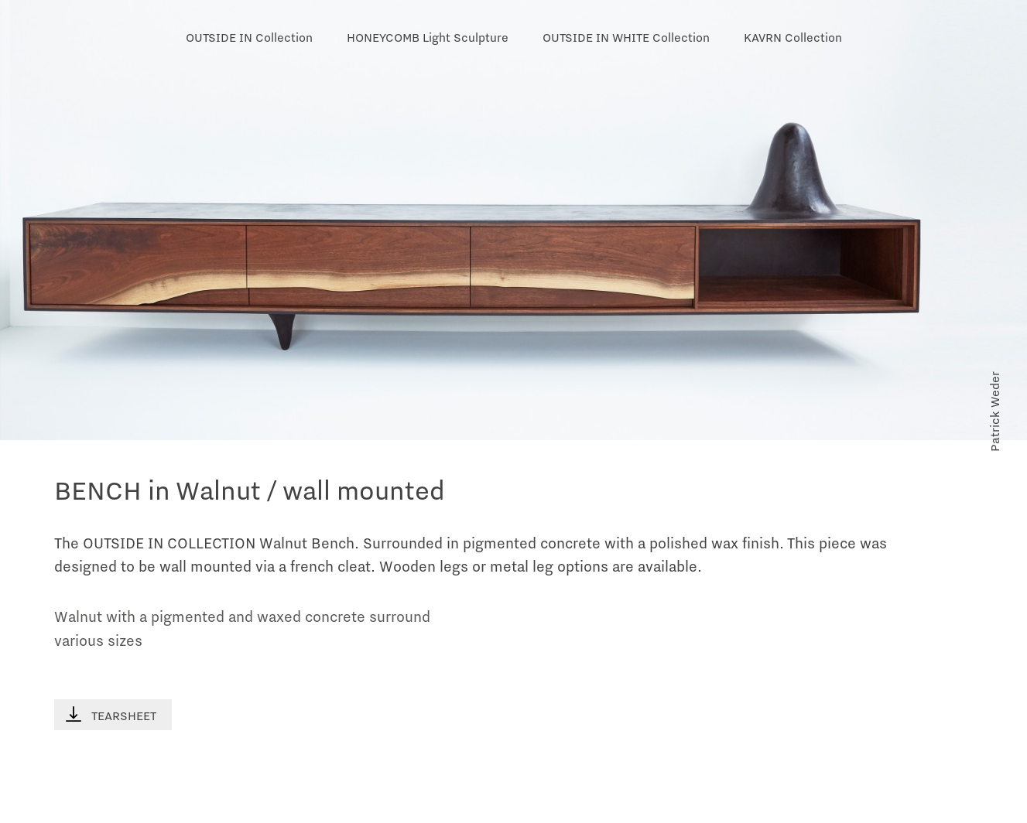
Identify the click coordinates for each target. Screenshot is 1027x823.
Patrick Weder (995, 411)
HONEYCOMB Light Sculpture (427, 38)
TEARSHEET (111, 715)
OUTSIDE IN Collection (249, 38)
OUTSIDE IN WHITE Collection (626, 38)
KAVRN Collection (793, 38)
